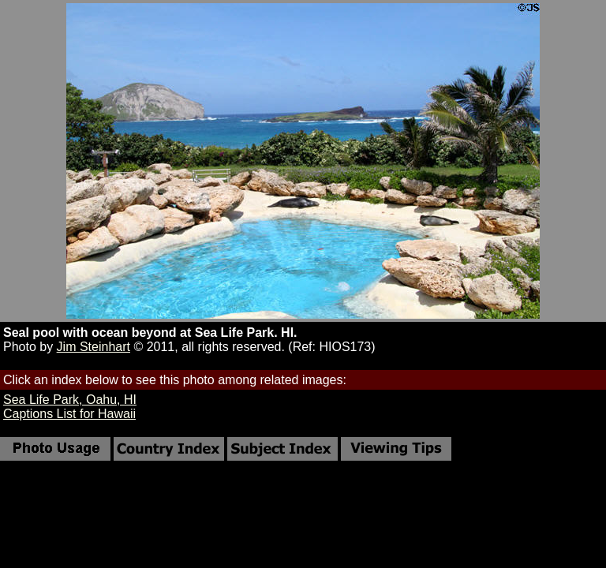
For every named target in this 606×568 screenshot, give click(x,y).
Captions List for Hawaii (69, 413)
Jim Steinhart (93, 346)
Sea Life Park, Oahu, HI (70, 399)
